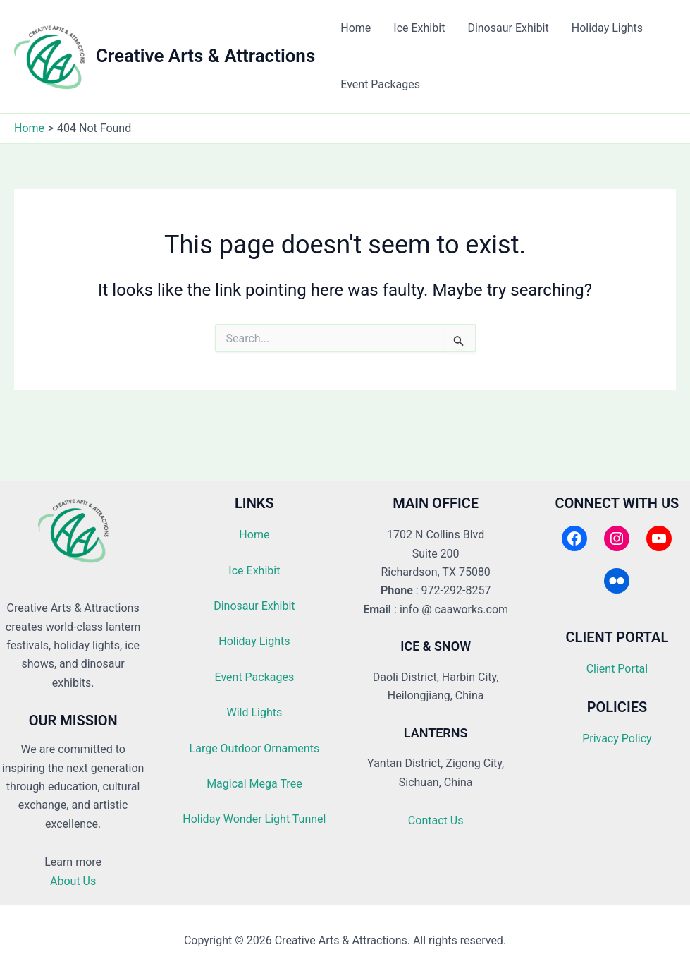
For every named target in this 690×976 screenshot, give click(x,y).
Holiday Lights (607, 28)
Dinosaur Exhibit (507, 28)
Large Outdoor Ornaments (255, 748)
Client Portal (617, 668)
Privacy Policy (617, 738)
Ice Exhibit (419, 28)
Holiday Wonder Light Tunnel (254, 819)
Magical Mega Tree (254, 783)
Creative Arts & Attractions (205, 55)
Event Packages (380, 84)
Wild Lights (254, 712)
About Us (73, 881)
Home (355, 28)
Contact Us (436, 820)
